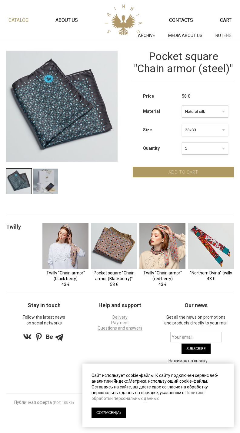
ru (218, 35)
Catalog (18, 20)
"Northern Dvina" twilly (211, 272)
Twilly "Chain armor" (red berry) (162, 275)
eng (228, 35)
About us (66, 20)
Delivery (120, 317)
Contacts (181, 20)
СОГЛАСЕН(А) (108, 413)
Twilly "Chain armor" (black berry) (65, 275)
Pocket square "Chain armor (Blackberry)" (114, 275)
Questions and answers (120, 328)
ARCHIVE (147, 35)
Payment (120, 322)
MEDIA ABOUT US (185, 35)
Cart (226, 20)
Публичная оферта (33, 402)
